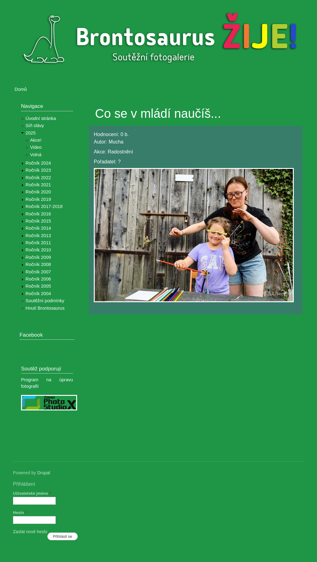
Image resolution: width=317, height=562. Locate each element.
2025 (31, 133)
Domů (21, 89)
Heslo (20, 512)
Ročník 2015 (38, 221)
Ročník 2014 (38, 228)
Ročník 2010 (38, 249)
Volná (35, 154)
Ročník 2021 (38, 184)
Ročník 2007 (38, 271)
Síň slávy (35, 125)
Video (35, 147)
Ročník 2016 (38, 213)
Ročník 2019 (38, 199)
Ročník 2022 (38, 177)
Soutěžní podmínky (45, 300)
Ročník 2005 (38, 286)
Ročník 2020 (38, 191)
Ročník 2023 (38, 170)
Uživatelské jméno (32, 493)
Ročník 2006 (38, 279)
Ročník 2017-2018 (44, 206)
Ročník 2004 (38, 293)
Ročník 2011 (38, 242)
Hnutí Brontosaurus (45, 308)
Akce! (35, 140)
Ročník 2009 (38, 257)
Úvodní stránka (41, 118)
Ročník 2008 (38, 264)
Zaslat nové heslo (30, 531)
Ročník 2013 (38, 235)
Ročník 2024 (38, 163)
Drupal (43, 473)
